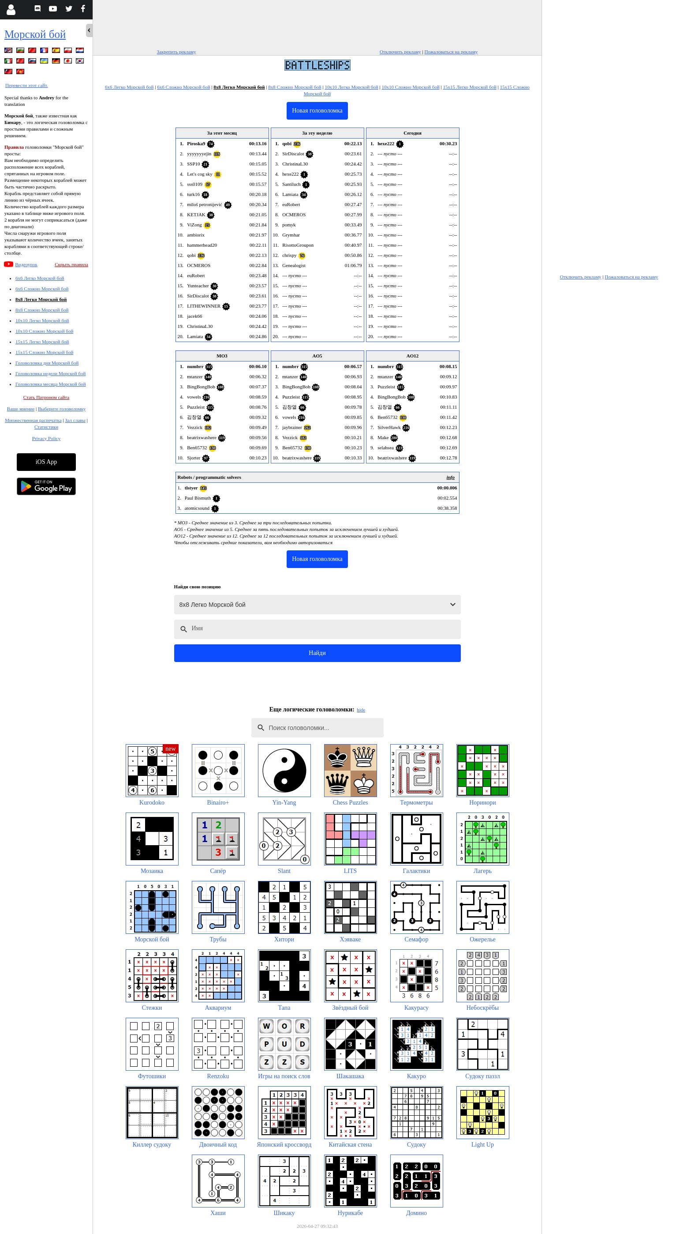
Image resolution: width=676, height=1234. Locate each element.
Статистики (46, 426)
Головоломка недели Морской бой (50, 373)
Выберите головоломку (62, 408)
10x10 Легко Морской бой (42, 320)
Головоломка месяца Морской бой (50, 384)
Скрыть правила (71, 264)
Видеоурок (26, 264)
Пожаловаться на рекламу (451, 51)
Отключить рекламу (400, 51)
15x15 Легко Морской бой (42, 341)
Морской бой (35, 34)
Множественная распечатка (33, 420)
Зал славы (75, 420)
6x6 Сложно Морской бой (41, 288)
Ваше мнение (21, 408)
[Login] (11, 9)
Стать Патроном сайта (46, 397)
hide (361, 709)
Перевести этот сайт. (26, 85)
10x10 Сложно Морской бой (44, 331)
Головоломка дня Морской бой (46, 362)
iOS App (46, 462)
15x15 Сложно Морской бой (44, 352)
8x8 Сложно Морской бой (41, 309)
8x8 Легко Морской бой (41, 299)
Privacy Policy (46, 438)
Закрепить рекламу (176, 51)
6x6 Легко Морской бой (39, 278)
